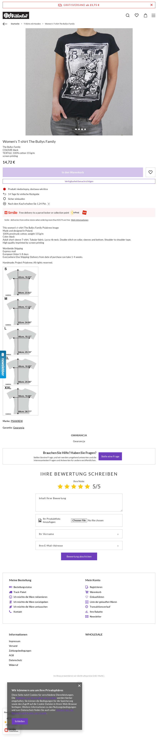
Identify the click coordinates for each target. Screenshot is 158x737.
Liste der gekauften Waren (103, 602)
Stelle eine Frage (110, 456)
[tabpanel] (79, 81)
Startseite (15, 24)
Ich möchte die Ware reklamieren (30, 597)
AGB (11, 655)
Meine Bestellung (20, 580)
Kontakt (18, 611)
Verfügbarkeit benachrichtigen (79, 181)
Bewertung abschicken (79, 556)
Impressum (14, 641)
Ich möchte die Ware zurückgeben (31, 602)
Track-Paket (20, 592)
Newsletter (95, 616)
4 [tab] (82, 129)
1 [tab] (73, 129)
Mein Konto (92, 580)
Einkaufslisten (97, 597)
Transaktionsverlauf (100, 606)
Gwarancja (18, 427)
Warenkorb (95, 592)
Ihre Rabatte (96, 611)
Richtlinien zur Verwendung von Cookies (36, 697)
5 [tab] (85, 129)
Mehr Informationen (79, 220)
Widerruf (13, 665)
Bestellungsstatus (23, 587)
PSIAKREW (17, 421)
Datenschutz (15, 660)
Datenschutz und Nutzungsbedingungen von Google (42, 711)
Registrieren (96, 587)
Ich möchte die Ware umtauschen (30, 606)
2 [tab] (76, 129)
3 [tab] (79, 129)
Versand (13, 646)
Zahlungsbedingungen (20, 650)
